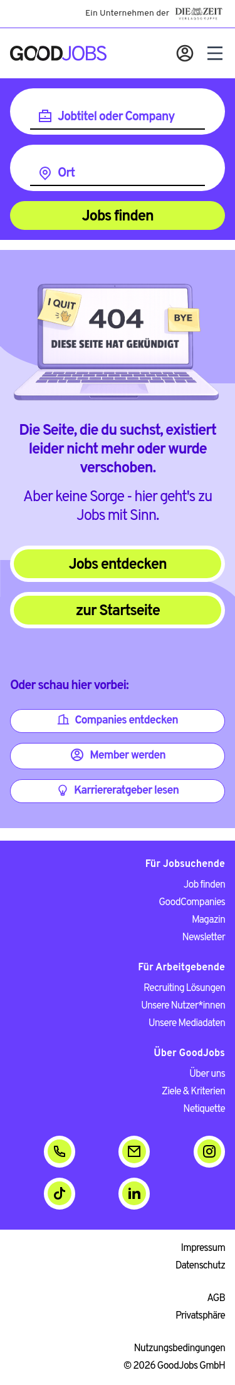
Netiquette (204, 1109)
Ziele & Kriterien (193, 1092)
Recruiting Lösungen (184, 988)
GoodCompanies (192, 902)
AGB (216, 1298)
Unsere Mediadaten (187, 1023)
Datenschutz (200, 1266)
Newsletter (203, 937)
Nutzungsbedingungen (180, 1348)
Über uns (207, 1074)
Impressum (203, 1248)
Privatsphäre (200, 1316)
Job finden (204, 885)
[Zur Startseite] (58, 53)
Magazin (208, 920)
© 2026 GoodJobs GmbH (174, 1366)
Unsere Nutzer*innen (183, 1006)
